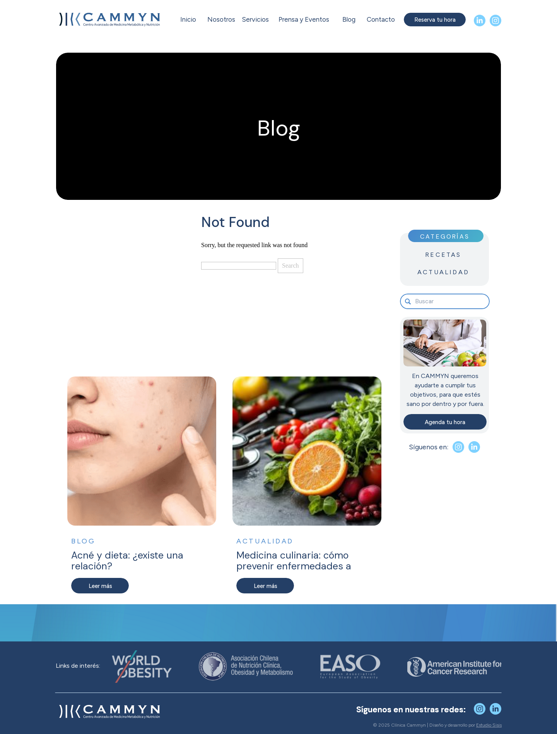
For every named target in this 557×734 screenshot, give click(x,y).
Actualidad (265, 541)
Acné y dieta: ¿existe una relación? (127, 560)
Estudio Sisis (489, 725)
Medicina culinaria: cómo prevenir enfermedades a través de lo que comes (293, 566)
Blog (83, 541)
